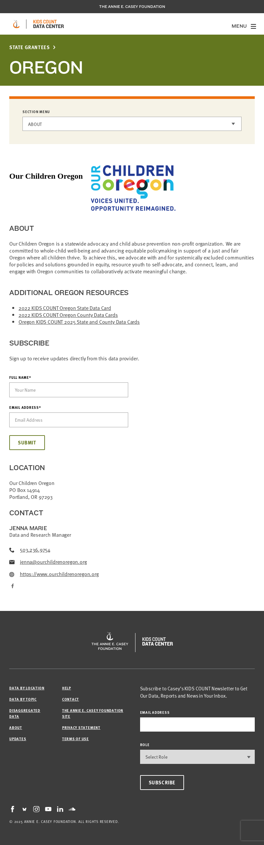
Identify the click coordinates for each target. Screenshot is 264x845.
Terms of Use (75, 738)
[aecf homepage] (16, 24)
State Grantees (29, 47)
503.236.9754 (30, 549)
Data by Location (26, 687)
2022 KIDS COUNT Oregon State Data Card (65, 308)
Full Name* (20, 377)
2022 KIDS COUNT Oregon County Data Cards (68, 315)
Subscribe (162, 782)
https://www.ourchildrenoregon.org (54, 574)
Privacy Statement (81, 727)
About (35, 124)
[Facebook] (12, 586)
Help (66, 687)
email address (155, 712)
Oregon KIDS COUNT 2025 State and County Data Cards (79, 322)
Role (145, 744)
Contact (70, 699)
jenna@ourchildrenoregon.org (48, 561)
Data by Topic (23, 699)
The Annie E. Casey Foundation (132, 6)
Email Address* (25, 407)
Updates (17, 738)
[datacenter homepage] (48, 24)
